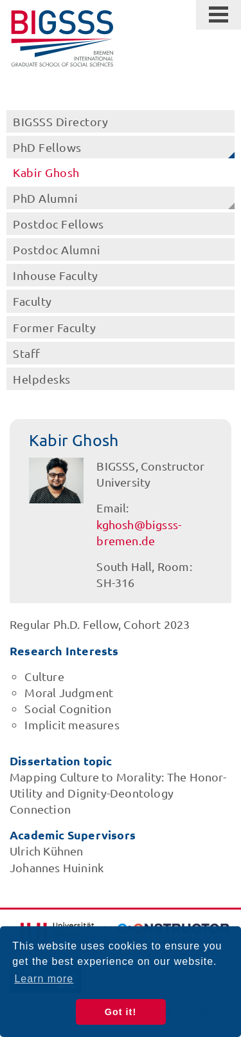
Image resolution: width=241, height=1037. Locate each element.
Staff (26, 353)
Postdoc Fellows (58, 223)
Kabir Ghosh (46, 172)
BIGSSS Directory (60, 121)
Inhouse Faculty (55, 275)
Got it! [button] (120, 1012)
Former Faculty (54, 327)
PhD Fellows (47, 147)
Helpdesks (42, 379)
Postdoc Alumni (56, 249)
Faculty (32, 301)
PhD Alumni (45, 198)
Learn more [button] (43, 978)
